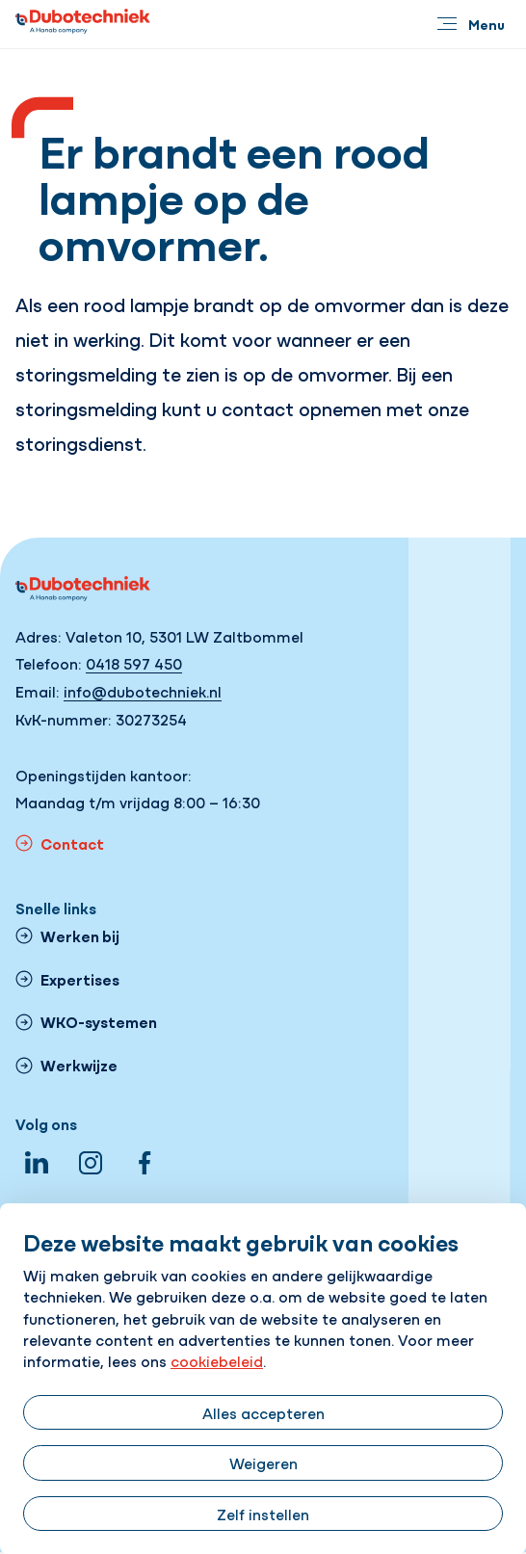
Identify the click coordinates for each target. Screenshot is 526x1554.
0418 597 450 (134, 662)
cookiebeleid (217, 1360)
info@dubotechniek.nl (143, 690)
